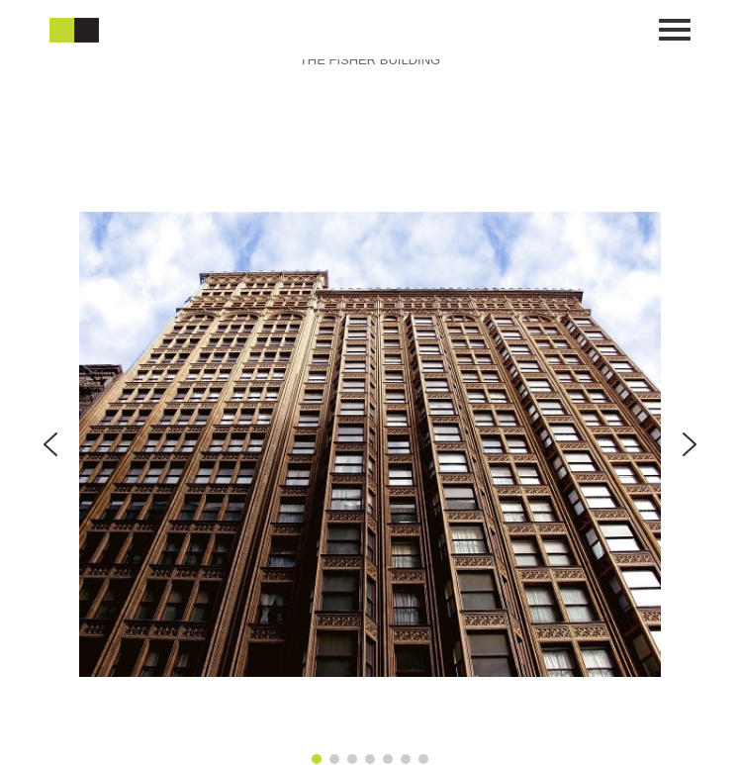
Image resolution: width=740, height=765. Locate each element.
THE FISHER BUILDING (370, 59)
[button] (50, 444)
